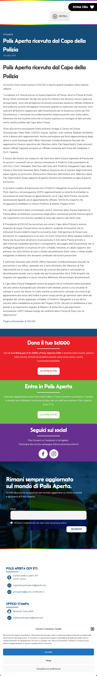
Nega (48, 660)
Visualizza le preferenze (48, 668)
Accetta (48, 652)
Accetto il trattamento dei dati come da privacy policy (38, 522)
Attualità (8, 34)
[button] (92, 628)
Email (13, 508)
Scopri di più (48, 371)
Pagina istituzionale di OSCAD (19, 321)
